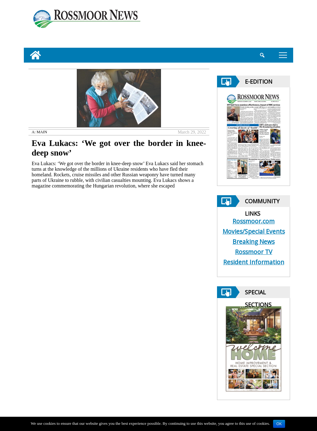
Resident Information (253, 262)
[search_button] (262, 55)
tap (283, 55)
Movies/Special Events (254, 231)
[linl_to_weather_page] (269, 25)
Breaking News (253, 241)
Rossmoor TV (253, 252)
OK (279, 424)
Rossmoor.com (253, 221)
